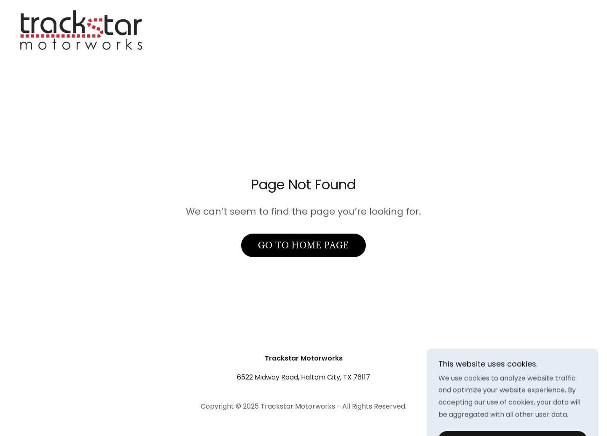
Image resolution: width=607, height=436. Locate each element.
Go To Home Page (303, 245)
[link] (83, 52)
